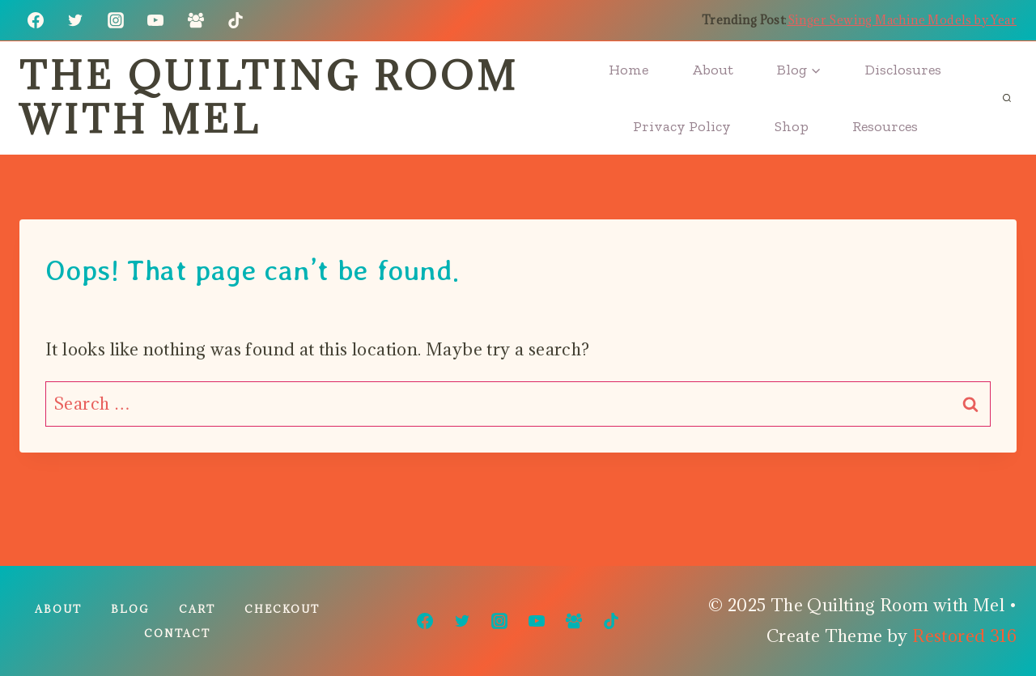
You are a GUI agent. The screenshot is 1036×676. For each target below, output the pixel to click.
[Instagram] (116, 20)
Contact (177, 633)
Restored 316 (964, 636)
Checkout (282, 608)
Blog (130, 608)
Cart (197, 608)
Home (628, 70)
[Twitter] (75, 20)
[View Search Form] (1007, 98)
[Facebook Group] (196, 20)
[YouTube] (155, 20)
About (712, 70)
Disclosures (903, 70)
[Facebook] (35, 20)
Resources (885, 126)
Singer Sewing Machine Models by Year (902, 20)
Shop (792, 126)
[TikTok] (235, 20)
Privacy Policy (682, 126)
